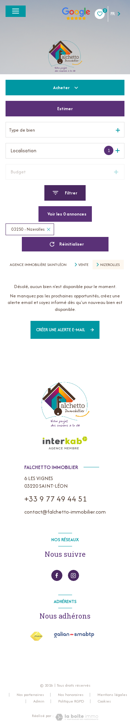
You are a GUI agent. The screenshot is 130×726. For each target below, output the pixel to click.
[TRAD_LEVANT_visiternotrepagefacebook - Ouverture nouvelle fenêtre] (56, 575)
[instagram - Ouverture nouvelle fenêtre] (73, 575)
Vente (83, 264)
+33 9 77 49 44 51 (55, 498)
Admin (38, 701)
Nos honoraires (71, 694)
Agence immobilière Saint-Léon (38, 264)
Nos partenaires (30, 694)
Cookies (104, 701)
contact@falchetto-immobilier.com (65, 511)
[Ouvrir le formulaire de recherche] (65, 193)
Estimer (65, 108)
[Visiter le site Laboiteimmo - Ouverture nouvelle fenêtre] (76, 717)
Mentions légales (112, 694)
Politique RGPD (71, 701)
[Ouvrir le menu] (16, 11)
